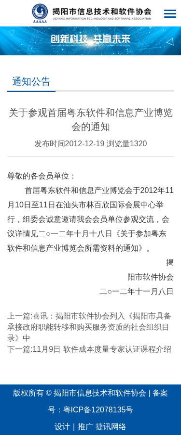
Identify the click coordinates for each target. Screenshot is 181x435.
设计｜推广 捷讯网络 (90, 426)
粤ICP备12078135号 (98, 410)
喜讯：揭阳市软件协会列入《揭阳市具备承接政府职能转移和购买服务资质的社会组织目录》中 (89, 327)
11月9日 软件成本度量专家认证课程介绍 (101, 349)
